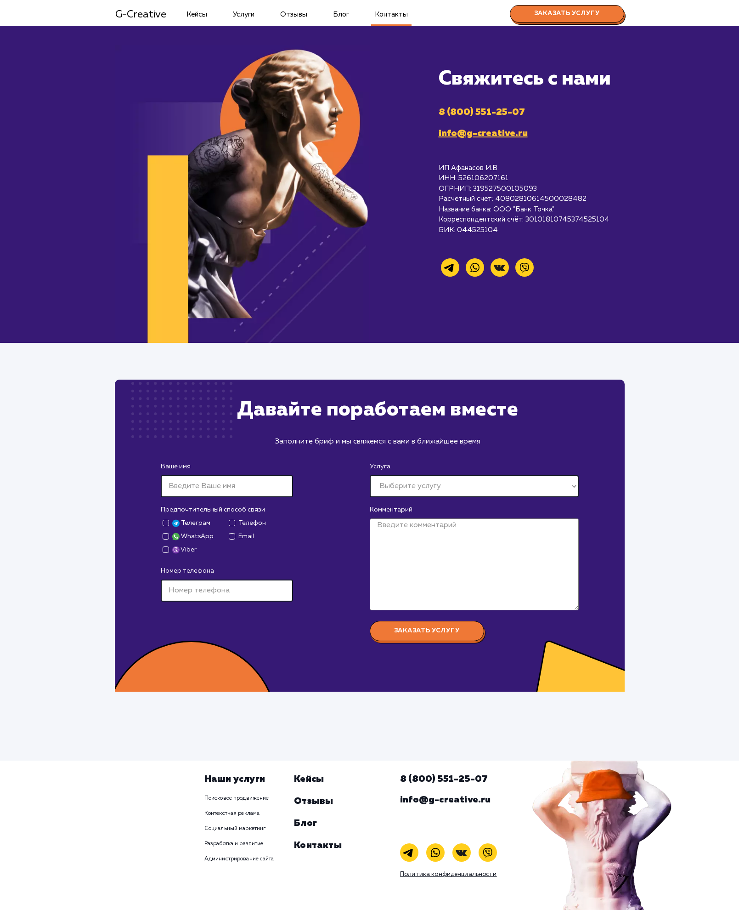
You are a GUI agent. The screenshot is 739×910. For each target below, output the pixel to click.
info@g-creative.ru (483, 133)
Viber (184, 550)
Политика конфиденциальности (448, 874)
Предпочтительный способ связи (213, 509)
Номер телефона (187, 571)
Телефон (252, 523)
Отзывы (293, 14)
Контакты (391, 14)
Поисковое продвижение (236, 798)
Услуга (380, 466)
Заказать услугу (567, 13)
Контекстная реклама (231, 813)
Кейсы (196, 14)
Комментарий (391, 509)
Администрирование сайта (239, 859)
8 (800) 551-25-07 (482, 112)
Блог (341, 14)
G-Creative (140, 15)
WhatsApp (193, 536)
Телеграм (191, 523)
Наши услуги (234, 779)
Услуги (243, 14)
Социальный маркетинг (234, 828)
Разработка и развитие (234, 844)
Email (246, 536)
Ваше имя (176, 466)
